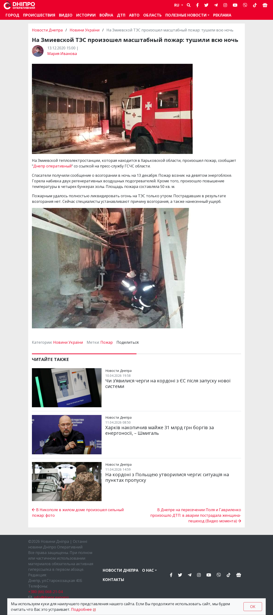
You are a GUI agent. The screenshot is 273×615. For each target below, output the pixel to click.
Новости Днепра (48, 30)
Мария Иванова (62, 53)
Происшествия (39, 15)
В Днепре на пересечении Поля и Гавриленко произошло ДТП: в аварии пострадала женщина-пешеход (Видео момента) (195, 515)
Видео (65, 15)
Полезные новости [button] (186, 15)
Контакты (113, 579)
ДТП (121, 15)
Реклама (222, 15)
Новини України (84, 30)
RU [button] (177, 5)
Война (106, 15)
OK (252, 606)
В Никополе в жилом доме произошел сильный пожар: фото (78, 512)
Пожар (106, 342)
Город (12, 15)
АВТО (134, 15)
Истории (86, 15)
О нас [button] (148, 570)
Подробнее (81, 609)
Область (152, 15)
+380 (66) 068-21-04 (45, 591)
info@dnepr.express (51, 597)
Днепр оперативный (52, 166)
